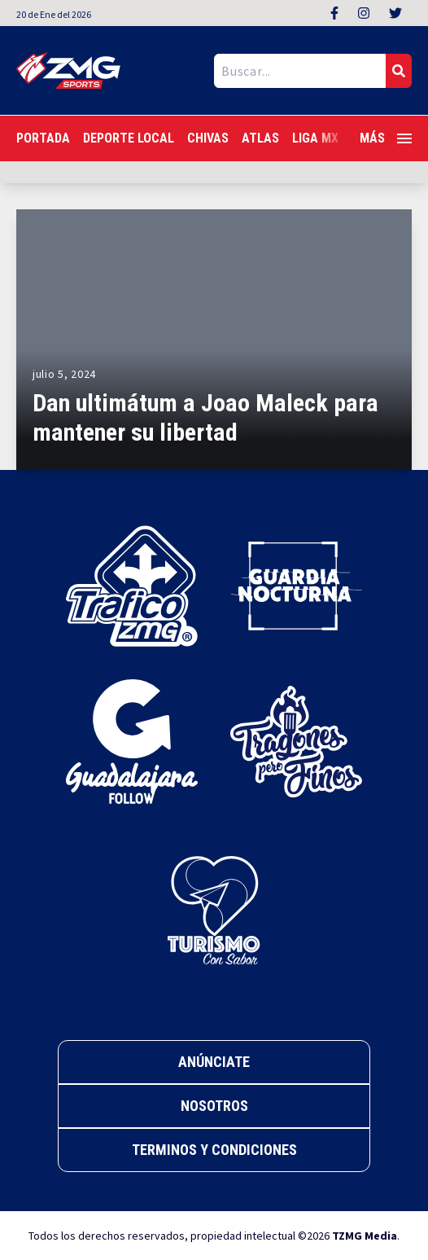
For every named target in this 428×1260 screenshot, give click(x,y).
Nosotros (214, 1105)
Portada (43, 138)
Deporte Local (128, 138)
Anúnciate (214, 1061)
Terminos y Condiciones (214, 1149)
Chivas (208, 138)
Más (386, 138)
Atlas (260, 138)
